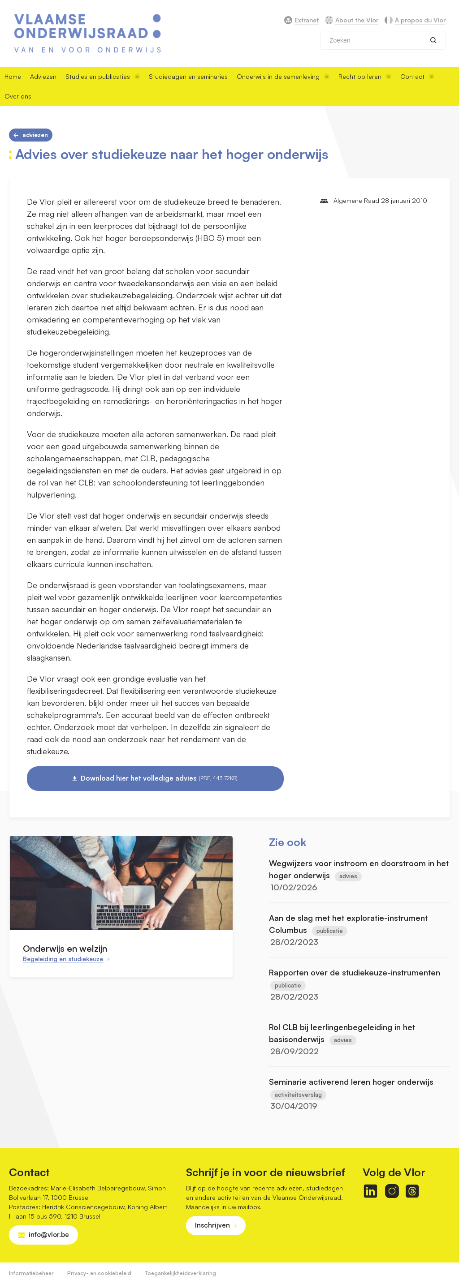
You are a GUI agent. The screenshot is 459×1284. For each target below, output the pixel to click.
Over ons (17, 96)
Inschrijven (212, 1225)
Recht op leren (364, 76)
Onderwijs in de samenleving (283, 76)
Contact (417, 76)
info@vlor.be (49, 1234)
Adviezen (43, 76)
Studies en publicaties (102, 76)
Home (12, 76)
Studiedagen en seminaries (188, 76)
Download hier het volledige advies (159, 778)
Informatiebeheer (31, 1273)
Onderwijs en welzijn (65, 948)
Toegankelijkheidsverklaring (180, 1273)
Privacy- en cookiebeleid (99, 1273)
